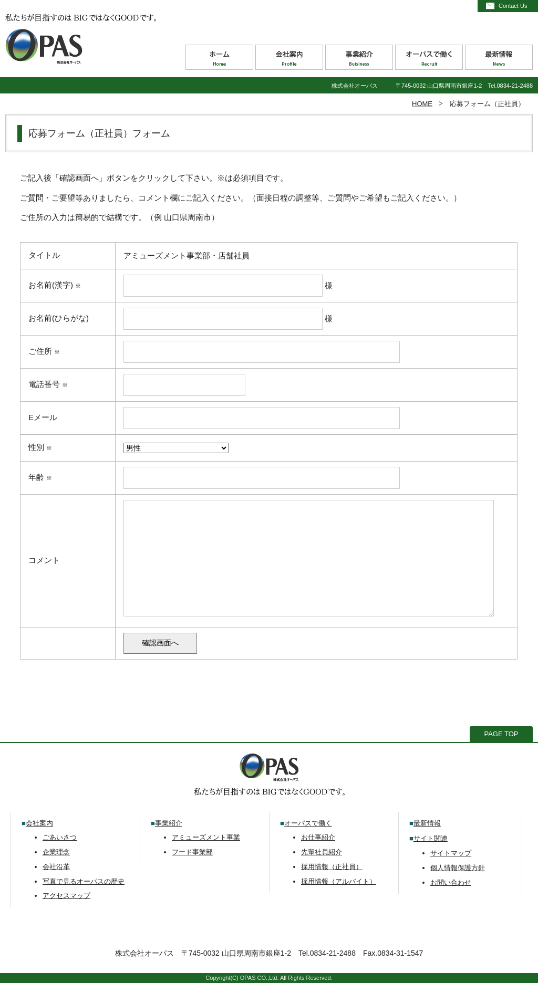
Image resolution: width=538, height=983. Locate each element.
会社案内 (39, 823)
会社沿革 (56, 867)
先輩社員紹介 (321, 852)
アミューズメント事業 (206, 837)
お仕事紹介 (318, 837)
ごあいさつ (60, 837)
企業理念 (56, 852)
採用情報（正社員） (332, 867)
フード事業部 (192, 852)
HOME (422, 104)
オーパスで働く (308, 823)
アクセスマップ (66, 896)
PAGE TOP (501, 734)
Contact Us (513, 6)
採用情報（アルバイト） (338, 881)
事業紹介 (168, 823)
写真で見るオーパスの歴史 (84, 881)
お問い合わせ (450, 882)
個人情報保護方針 (457, 868)
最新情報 (427, 823)
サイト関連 (430, 838)
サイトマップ (450, 853)
